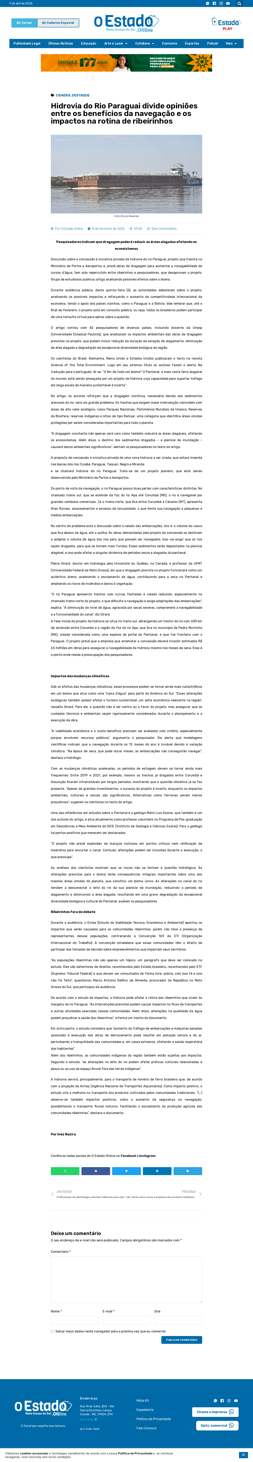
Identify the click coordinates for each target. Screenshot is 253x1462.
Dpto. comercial (217, 1425)
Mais (231, 43)
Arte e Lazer (115, 43)
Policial (212, 43)
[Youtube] (228, 4)
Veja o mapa (88, 1419)
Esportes (192, 43)
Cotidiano (144, 43)
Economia (169, 43)
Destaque (80, 95)
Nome (56, 1311)
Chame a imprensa (215, 1411)
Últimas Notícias (60, 43)
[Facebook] (214, 4)
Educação (88, 43)
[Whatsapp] (208, 4)
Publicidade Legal (26, 43)
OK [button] (243, 1455)
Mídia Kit (143, 1401)
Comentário (61, 1252)
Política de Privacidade (154, 1419)
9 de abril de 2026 (21, 3)
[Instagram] (221, 4)
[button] (239, 3)
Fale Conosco (147, 1428)
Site (157, 1311)
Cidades (63, 95)
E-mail (108, 1311)
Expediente (145, 1410)
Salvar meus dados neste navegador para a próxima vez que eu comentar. (111, 1331)
